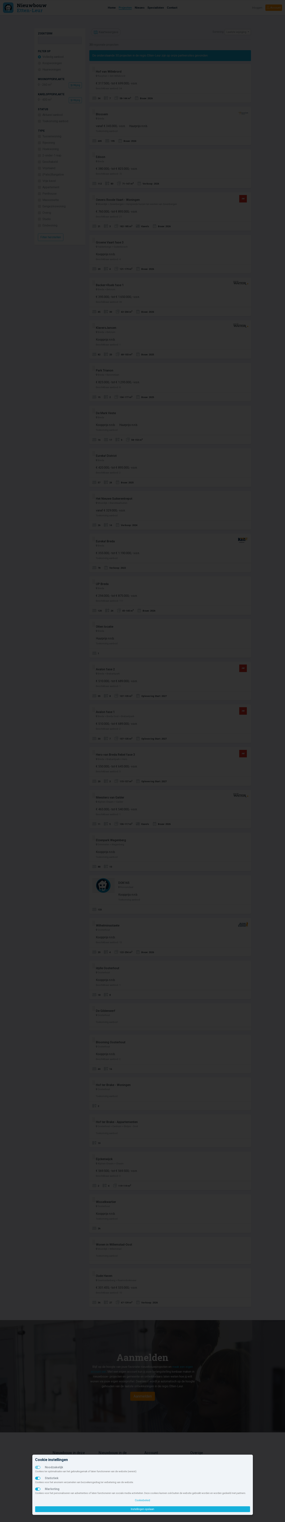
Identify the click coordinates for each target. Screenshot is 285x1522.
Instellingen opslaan (142, 1509)
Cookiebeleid (142, 1500)
